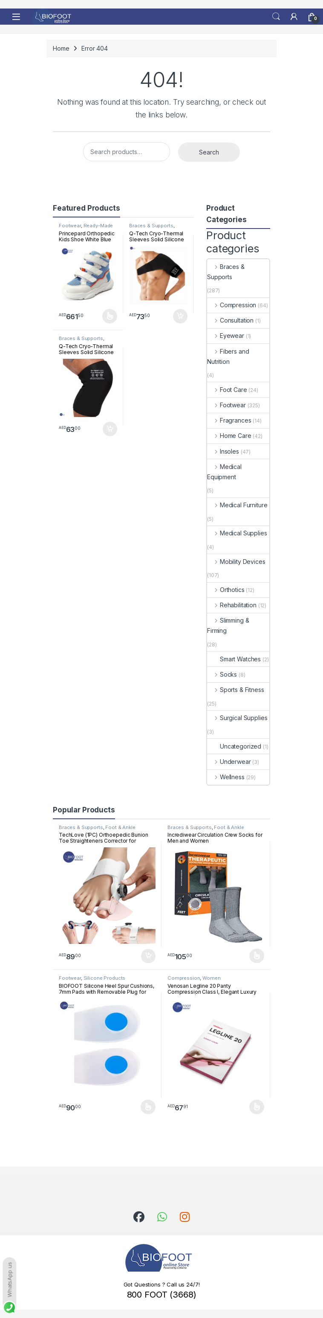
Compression (231, 305)
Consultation (230, 320)
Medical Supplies (237, 533)
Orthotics (226, 589)
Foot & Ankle (120, 827)
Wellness (226, 777)
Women (211, 978)
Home (61, 48)
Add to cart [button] (180, 316)
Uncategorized (234, 746)
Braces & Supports (151, 226)
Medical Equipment (224, 471)
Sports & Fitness (235, 689)
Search (276, 16)
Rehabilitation (232, 605)
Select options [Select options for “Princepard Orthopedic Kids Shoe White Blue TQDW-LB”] (109, 316)
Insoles (223, 451)
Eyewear (225, 335)
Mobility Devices (236, 561)
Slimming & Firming (228, 625)
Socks (222, 674)
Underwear (229, 761)
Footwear (70, 226)
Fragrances (229, 420)
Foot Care (227, 389)
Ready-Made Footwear (86, 228)
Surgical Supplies (237, 717)
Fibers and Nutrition (228, 356)
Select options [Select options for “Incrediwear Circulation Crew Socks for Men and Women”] (256, 956)
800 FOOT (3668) (161, 1294)
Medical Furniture (237, 505)
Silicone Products (105, 978)
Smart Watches (234, 659)
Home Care (229, 435)
